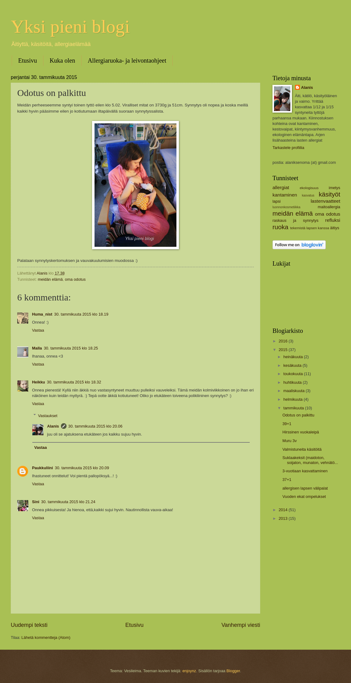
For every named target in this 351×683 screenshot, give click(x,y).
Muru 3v (289, 440)
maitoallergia (329, 207)
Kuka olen (62, 60)
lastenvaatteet (325, 201)
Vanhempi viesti (240, 625)
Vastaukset (48, 415)
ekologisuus (309, 188)
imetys (334, 187)
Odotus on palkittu (298, 415)
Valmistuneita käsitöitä (301, 449)
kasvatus (308, 195)
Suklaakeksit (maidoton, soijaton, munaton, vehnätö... (310, 460)
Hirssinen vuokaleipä (300, 432)
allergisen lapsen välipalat (305, 488)
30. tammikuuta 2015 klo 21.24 (68, 501)
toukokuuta (293, 373)
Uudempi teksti (29, 625)
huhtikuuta (293, 382)
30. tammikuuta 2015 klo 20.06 (95, 426)
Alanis (53, 426)
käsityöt (329, 194)
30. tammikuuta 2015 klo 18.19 (81, 314)
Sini (35, 501)
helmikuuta (293, 399)
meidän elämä (50, 279)
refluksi (332, 220)
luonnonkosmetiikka (286, 207)
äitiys (334, 228)
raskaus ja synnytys (295, 220)
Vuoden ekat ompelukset (304, 496)
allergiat (280, 187)
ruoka (280, 226)
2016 (283, 341)
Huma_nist (42, 314)
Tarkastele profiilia (288, 147)
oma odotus (75, 279)
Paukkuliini (42, 468)
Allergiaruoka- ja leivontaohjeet (127, 60)
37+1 (286, 479)
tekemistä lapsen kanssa (309, 228)
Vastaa (38, 330)
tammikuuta (294, 408)
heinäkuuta (293, 356)
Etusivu (27, 60)
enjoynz (189, 671)
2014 (283, 509)
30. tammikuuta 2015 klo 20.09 (82, 468)
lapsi (276, 201)
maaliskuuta (294, 390)
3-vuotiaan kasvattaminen (305, 471)
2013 (283, 518)
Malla (37, 348)
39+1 (286, 423)
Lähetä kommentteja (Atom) (46, 637)
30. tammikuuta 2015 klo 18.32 (74, 382)
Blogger (233, 671)
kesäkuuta (292, 365)
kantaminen (284, 194)
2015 (283, 349)
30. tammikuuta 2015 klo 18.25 (71, 348)
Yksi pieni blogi (70, 26)
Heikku (38, 382)
